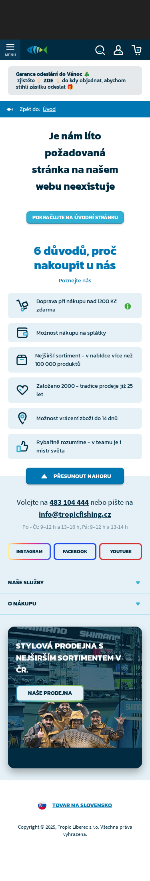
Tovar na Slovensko (82, 805)
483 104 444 (69, 502)
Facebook (75, 551)
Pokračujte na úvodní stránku (75, 217)
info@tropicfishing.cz (75, 514)
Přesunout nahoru (75, 476)
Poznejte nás (75, 280)
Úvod (49, 109)
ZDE (48, 80)
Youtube (121, 551)
